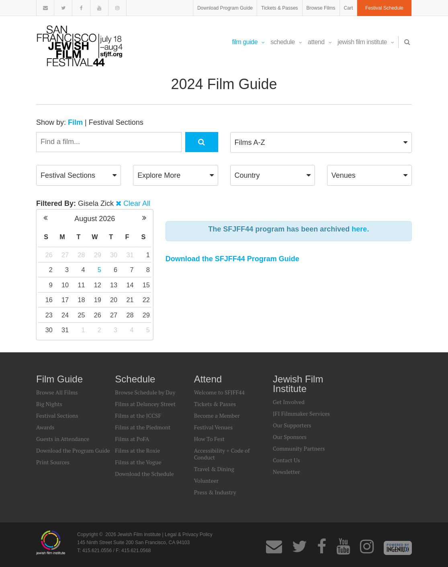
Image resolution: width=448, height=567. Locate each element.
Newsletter (286, 472)
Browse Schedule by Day (145, 392)
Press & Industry (215, 492)
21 (129, 299)
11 (81, 285)
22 (146, 299)
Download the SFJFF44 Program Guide (232, 259)
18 (81, 299)
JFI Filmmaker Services (301, 413)
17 (65, 299)
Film (75, 122)
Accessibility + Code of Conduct (222, 454)
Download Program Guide (225, 8)
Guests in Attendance (62, 439)
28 (81, 254)
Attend (319, 42)
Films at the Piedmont (142, 427)
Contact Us (286, 460)
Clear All (136, 203)
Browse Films (321, 8)
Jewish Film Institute (366, 42)
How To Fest (209, 439)
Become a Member (217, 415)
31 (129, 254)
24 (65, 315)
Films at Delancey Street (145, 404)
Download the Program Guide (73, 450)
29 (97, 254)
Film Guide (248, 42)
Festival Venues (213, 427)
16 (49, 299)
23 (49, 315)
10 (65, 285)
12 (97, 285)
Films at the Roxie (137, 450)
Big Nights (49, 404)
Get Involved (289, 402)
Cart (348, 8)
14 (129, 285)
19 (97, 299)
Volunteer (206, 480)
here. (360, 229)
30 (113, 254)
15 (146, 285)
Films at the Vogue (138, 462)
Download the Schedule (144, 474)
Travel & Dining (214, 469)
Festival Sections (116, 122)
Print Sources (53, 462)
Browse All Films (57, 392)
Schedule (286, 42)
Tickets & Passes (279, 8)
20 (113, 299)
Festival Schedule (384, 8)
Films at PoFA (132, 439)
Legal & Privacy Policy (189, 534)
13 (113, 285)
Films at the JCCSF (138, 415)
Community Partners (299, 448)
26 (49, 254)
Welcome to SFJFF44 (219, 392)
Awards (45, 427)
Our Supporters (292, 425)
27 (65, 254)
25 (81, 315)
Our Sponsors (290, 437)
